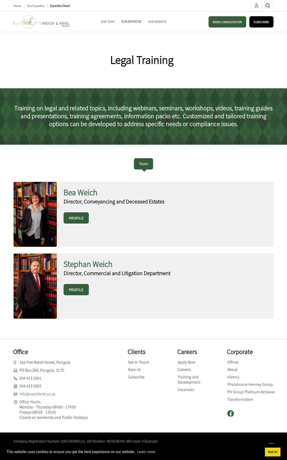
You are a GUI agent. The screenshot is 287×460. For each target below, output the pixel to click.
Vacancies (186, 389)
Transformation (240, 399)
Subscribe (136, 377)
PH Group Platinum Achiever (251, 391)
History (233, 377)
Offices (233, 362)
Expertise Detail (60, 6)
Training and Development (189, 379)
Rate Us (134, 369)
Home (18, 6)
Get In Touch (138, 362)
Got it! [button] (272, 452)
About (232, 369)
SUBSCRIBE (261, 22)
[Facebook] (232, 414)
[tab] (143, 163)
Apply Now (186, 362)
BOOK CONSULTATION (227, 22)
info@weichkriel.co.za (37, 393)
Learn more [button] (146, 452)
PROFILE (76, 218)
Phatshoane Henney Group (250, 384)
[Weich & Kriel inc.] (42, 21)
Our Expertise (36, 6)
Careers (184, 369)
